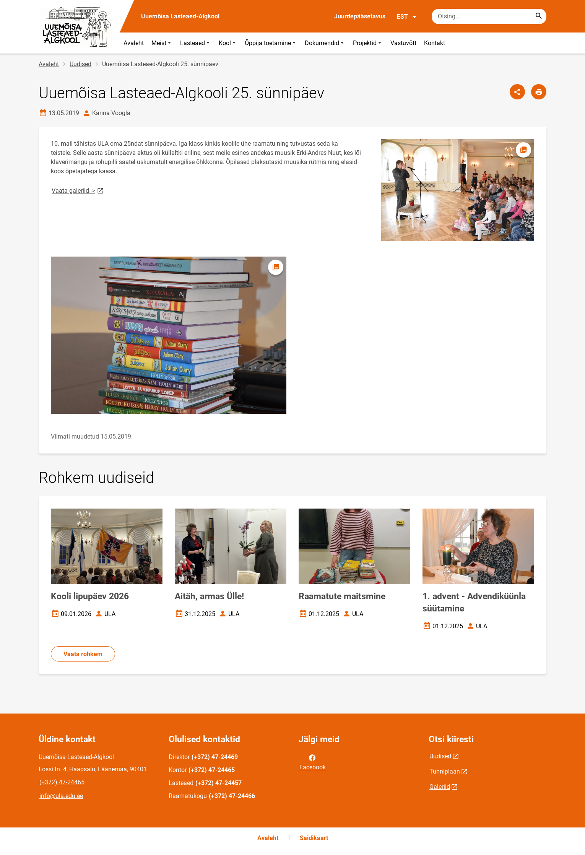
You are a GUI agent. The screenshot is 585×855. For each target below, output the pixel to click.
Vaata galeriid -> (78, 190)
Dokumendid (325, 43)
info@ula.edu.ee (61, 796)
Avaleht (133, 43)
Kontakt (434, 43)
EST (407, 16)
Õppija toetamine (271, 43)
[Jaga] (517, 91)
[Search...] (538, 16)
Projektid (368, 43)
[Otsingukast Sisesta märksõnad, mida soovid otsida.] (489, 16)
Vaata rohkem (82, 654)
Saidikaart (314, 838)
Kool (228, 43)
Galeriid (439, 786)
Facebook (312, 762)
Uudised (80, 64)
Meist (161, 43)
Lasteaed (195, 43)
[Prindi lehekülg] (538, 91)
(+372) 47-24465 (61, 782)
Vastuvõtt (403, 43)
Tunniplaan (444, 771)
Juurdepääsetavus (359, 16)
